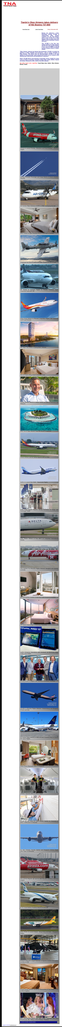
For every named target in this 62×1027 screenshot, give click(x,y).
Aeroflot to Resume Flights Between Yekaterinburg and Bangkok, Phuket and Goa (39, 697)
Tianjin (25, 64)
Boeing (21, 64)
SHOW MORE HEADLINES (28, 1022)
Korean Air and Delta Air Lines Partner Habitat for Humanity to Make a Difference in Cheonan (39, 809)
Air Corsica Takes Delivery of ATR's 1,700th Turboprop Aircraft (39, 193)
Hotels (49, 63)
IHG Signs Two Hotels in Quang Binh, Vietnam (39, 335)
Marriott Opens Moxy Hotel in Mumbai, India (39, 362)
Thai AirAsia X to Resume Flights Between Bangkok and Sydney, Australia (39, 556)
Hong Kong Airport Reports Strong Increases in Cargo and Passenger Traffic (39, 498)
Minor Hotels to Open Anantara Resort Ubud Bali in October (39, 221)
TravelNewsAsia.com (13, 1025)
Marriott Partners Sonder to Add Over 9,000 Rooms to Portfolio (39, 585)
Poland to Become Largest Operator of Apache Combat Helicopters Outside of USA (39, 949)
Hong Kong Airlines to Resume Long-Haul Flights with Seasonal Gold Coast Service (39, 307)
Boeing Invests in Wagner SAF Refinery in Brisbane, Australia (39, 668)
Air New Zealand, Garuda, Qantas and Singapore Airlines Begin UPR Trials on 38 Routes (39, 838)
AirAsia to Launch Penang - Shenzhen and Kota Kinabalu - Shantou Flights (39, 136)
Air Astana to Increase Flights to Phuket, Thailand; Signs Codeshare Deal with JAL (39, 278)
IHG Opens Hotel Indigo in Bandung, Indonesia (39, 612)
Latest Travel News (39, 29)
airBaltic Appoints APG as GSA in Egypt (39, 781)
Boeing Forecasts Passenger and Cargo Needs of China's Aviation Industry (39, 165)
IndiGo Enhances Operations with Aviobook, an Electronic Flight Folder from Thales (39, 640)
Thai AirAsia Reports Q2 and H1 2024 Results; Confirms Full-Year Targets (39, 867)
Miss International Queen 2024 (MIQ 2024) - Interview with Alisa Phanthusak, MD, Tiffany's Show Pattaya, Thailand (39, 1006)
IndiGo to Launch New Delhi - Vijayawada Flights (39, 471)
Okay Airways (55, 63)
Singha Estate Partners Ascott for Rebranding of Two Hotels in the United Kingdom (39, 978)
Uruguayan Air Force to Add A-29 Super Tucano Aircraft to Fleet (39, 249)
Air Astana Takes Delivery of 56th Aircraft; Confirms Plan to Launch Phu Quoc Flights (39, 725)
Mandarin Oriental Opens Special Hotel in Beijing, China (39, 108)
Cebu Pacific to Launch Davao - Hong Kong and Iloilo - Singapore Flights (39, 921)
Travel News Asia (25, 29)
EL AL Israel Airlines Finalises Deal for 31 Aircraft (39, 895)
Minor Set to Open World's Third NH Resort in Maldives (39, 418)
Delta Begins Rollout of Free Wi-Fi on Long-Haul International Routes (39, 527)
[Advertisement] (39, 10)
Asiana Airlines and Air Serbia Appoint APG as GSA (39, 445)
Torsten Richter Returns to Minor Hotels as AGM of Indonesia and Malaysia (39, 390)
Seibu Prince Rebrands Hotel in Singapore (39, 753)
